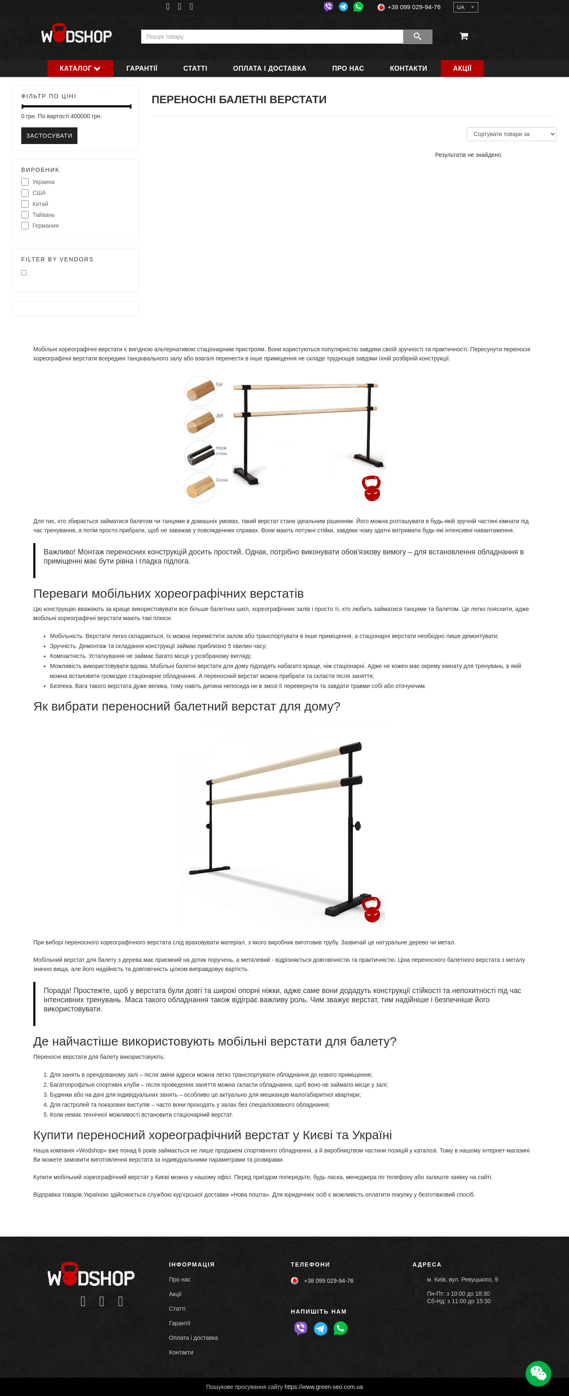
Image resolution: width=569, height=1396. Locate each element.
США (33, 193)
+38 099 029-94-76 (414, 6)
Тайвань (38, 215)
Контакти (408, 68)
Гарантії (142, 68)
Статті (195, 68)
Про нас (348, 68)
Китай (34, 204)
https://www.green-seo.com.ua (324, 1387)
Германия (40, 226)
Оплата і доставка (269, 68)
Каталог (76, 68)
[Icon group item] (83, 1301)
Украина (38, 182)
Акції (462, 68)
